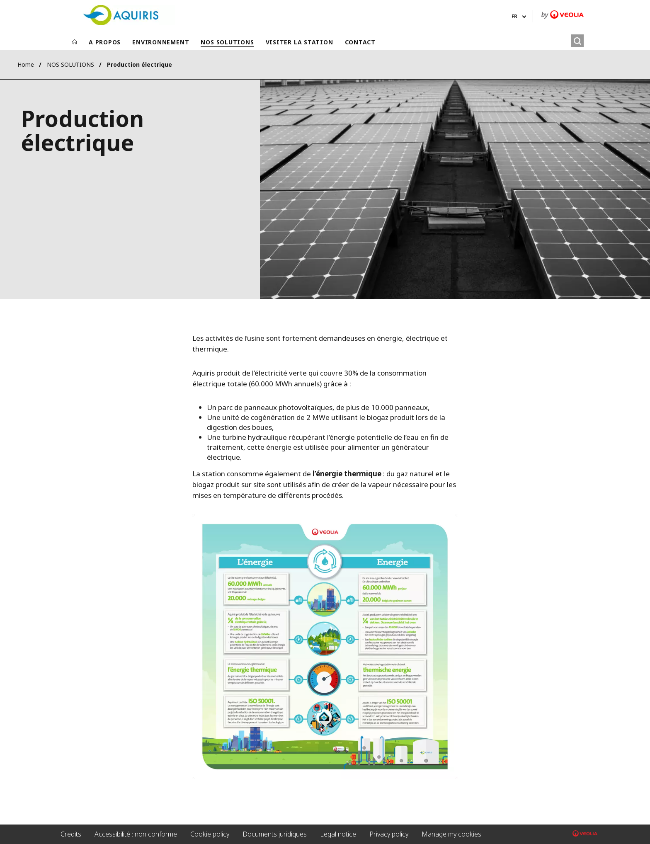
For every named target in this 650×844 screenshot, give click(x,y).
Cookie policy (209, 834)
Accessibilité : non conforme (136, 834)
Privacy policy (388, 834)
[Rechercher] (577, 40)
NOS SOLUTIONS (227, 42)
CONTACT (360, 42)
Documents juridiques (275, 834)
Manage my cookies (451, 834)
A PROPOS (105, 42)
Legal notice (338, 834)
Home (25, 64)
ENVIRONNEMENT (160, 42)
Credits (71, 834)
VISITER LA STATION (299, 42)
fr (514, 16)
